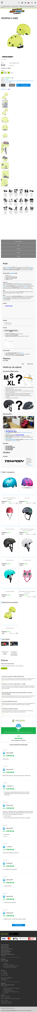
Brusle (7, 439)
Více (2, 681)
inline (29, 439)
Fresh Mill (29, 1010)
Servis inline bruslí (4, 947)
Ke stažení (3, 955)
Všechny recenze (18, 925)
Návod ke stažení (9, 305)
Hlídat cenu (4, 89)
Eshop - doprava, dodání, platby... (8, 954)
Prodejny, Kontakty (5, 944)
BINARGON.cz (14, 1010)
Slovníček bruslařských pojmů (10, 709)
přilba (7, 267)
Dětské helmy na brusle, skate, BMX (27, 6)
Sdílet (9, 89)
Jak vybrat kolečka (9, 448)
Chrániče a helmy (6, 6)
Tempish (10, 267)
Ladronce (14, 440)
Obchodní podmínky (5, 950)
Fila (31, 432)
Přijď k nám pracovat (5, 953)
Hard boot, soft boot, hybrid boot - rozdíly (13, 684)
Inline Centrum (5, 2)
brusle (31, 393)
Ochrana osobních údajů (6, 951)
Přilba (21, 283)
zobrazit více (29, 465)
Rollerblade (8, 433)
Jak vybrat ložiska (9, 449)
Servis (7, 430)
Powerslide (24, 432)
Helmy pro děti (15, 6)
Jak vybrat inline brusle (10, 447)
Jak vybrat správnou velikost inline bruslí (13, 676)
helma (8, 392)
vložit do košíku (22, 85)
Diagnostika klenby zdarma (11, 431)
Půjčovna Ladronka (5, 946)
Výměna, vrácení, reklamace (6, 948)
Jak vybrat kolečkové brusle (9, 701)
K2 (20, 432)
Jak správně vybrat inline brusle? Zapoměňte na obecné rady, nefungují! (17, 693)
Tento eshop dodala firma (6, 1010)
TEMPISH (6, 79)
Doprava (6, 82)
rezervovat (12, 85)
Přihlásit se (4, 668)
